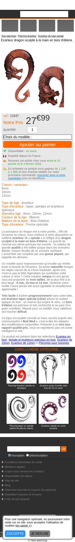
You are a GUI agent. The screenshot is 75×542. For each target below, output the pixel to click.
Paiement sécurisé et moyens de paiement (30, 489)
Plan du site (12, 480)
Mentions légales (15, 466)
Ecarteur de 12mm (23, 343)
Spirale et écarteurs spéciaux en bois (32, 339)
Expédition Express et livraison (23, 494)
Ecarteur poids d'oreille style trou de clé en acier (53, 386)
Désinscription (36, 455)
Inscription (16, 455)
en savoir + (23, 525)
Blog (7, 485)
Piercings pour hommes (54, 343)
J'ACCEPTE (15, 533)
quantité (9, 130)
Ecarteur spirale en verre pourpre (53, 427)
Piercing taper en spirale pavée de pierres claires (21, 427)
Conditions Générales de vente (23, 462)
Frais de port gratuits (17, 499)
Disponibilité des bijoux (18, 476)
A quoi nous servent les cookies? (24, 471)
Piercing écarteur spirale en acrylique (21, 386)
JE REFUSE (40, 533)
